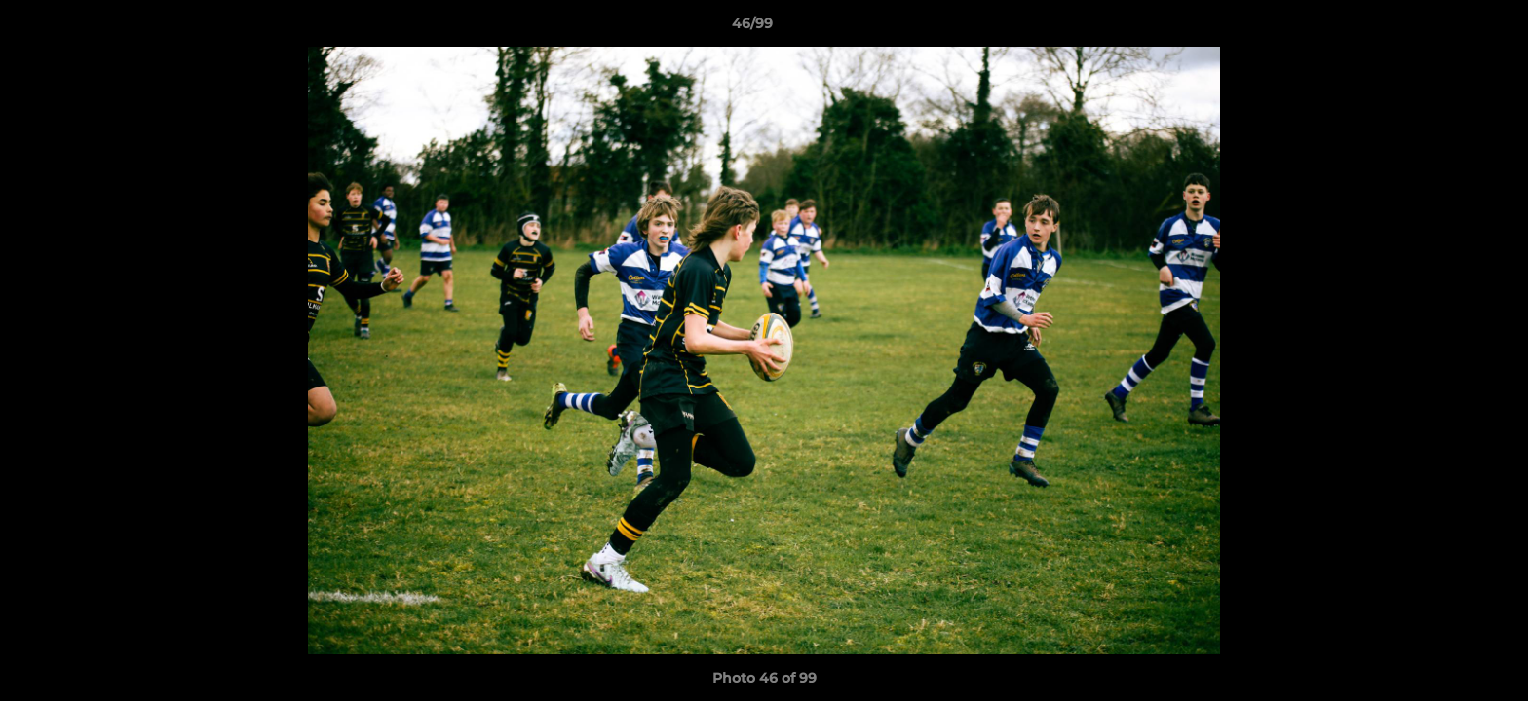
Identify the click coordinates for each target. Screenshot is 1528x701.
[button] (1446, 28)
